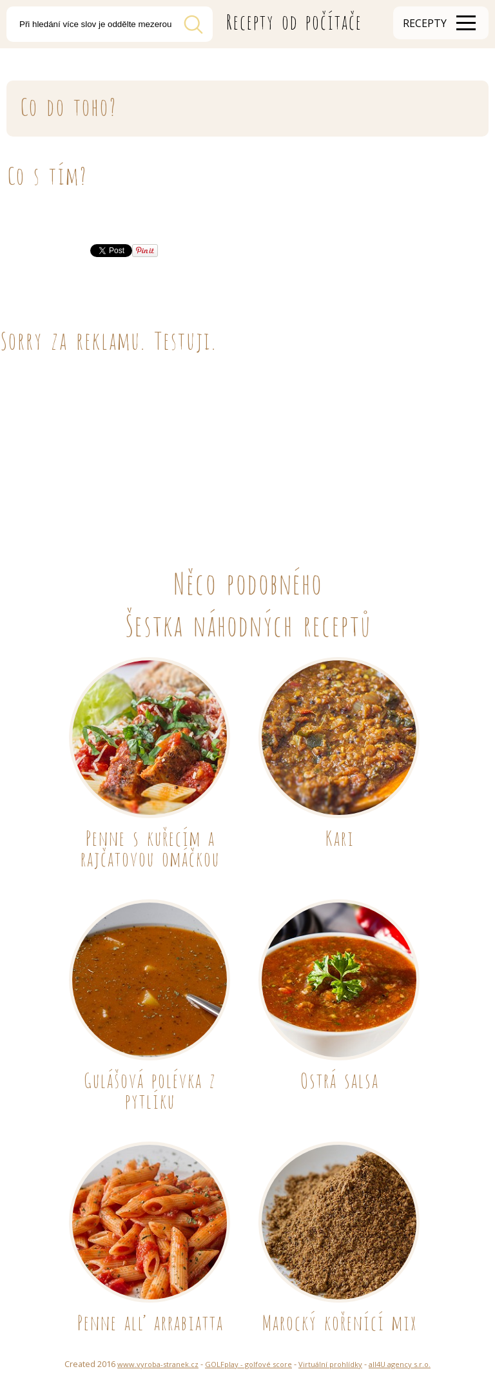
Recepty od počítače (294, 20)
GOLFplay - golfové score (248, 1364)
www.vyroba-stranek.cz (158, 1364)
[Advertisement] (247, 447)
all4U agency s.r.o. (400, 1364)
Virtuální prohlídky (330, 1364)
